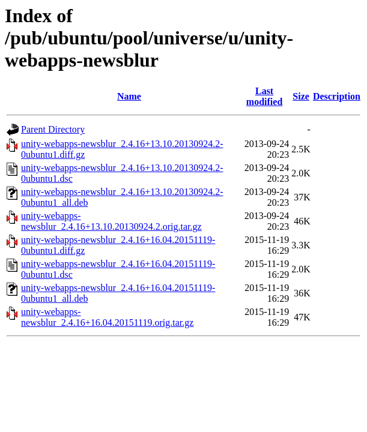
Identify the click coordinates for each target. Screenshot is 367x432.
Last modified (264, 96)
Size (301, 96)
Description (336, 96)
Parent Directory (53, 129)
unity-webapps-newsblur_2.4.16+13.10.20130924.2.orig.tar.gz (111, 221)
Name (129, 96)
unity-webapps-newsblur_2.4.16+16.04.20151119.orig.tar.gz (107, 317)
